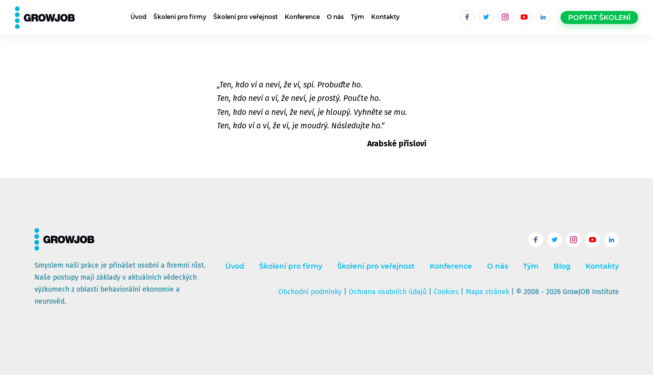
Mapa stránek (487, 292)
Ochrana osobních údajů (388, 292)
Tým (357, 16)
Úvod (138, 16)
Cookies (446, 292)
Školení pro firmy (179, 16)
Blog (562, 266)
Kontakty (385, 16)
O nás (335, 16)
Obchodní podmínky (310, 292)
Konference (302, 16)
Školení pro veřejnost (245, 16)
